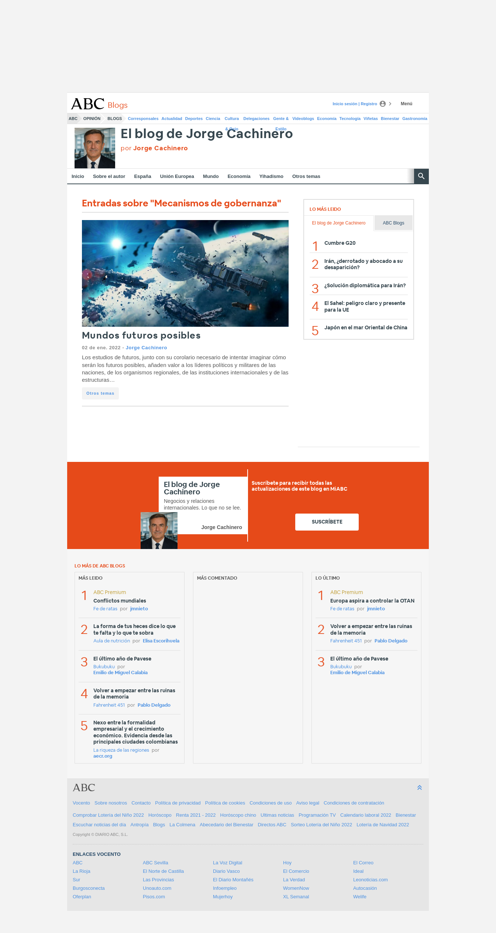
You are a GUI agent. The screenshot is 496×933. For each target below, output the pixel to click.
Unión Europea (177, 176)
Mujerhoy (222, 896)
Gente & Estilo (281, 120)
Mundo (211, 176)
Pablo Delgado (154, 705)
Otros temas (306, 176)
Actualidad (172, 118)
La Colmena (182, 824)
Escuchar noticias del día (99, 824)
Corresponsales (143, 118)
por (154, 148)
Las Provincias (158, 879)
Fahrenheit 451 (109, 705)
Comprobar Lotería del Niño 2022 (108, 815)
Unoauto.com (157, 888)
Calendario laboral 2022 (365, 815)
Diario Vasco (226, 871)
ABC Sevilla (155, 862)
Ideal (358, 871)
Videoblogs (303, 118)
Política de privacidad (178, 803)
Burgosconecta (89, 888)
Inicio (78, 176)
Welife (359, 896)
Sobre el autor (109, 176)
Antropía (140, 824)
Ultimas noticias (277, 815)
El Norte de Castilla (163, 871)
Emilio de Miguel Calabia (120, 672)
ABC (73, 118)
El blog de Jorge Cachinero (207, 134)
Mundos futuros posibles (141, 335)
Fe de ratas (105, 609)
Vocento (81, 803)
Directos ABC (272, 824)
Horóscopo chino (238, 815)
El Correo (363, 862)
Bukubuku (104, 667)
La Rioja (81, 871)
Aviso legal (307, 803)
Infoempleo (225, 888)
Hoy (287, 862)
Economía (327, 118)
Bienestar (390, 118)
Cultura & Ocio (232, 120)
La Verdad (294, 879)
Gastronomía (414, 118)
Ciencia (213, 118)
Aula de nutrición (111, 641)
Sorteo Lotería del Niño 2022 (321, 824)
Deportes (194, 118)
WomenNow (296, 888)
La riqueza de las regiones (121, 750)
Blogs (114, 118)
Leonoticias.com (370, 879)
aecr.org (102, 756)
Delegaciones (257, 118)
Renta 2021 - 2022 (196, 815)
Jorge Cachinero (146, 347)
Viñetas (371, 118)
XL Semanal (296, 896)
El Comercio (296, 871)
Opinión (91, 118)
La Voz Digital (227, 862)
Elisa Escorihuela (161, 641)
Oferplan (82, 896)
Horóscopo (160, 815)
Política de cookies (225, 803)
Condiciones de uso (270, 803)
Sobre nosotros (110, 803)
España (142, 176)
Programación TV (317, 815)
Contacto (141, 803)
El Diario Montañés (233, 879)
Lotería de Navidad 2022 (382, 824)
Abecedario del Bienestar (226, 824)
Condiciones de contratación (354, 803)
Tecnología (350, 118)
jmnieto (139, 609)
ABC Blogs (393, 223)
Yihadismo (271, 176)
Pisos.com (154, 896)
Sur (76, 879)
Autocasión (365, 888)
